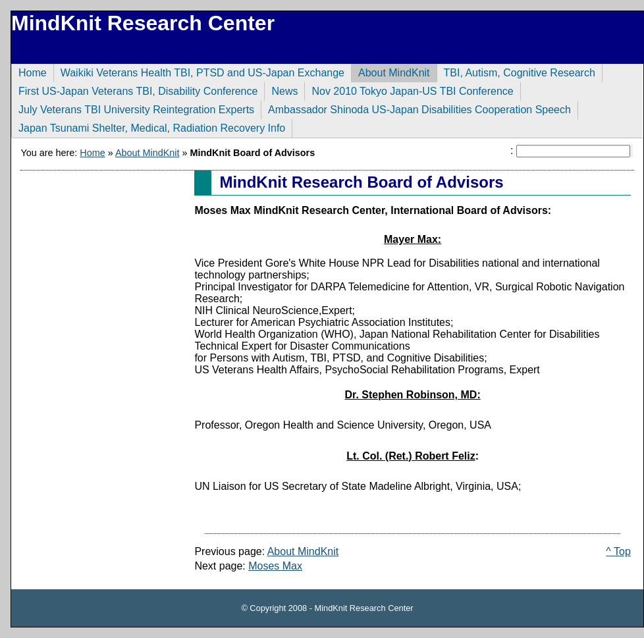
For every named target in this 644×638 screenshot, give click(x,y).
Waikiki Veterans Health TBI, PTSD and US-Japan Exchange (198, 71)
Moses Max (275, 566)
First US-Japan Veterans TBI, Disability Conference (134, 89)
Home (29, 71)
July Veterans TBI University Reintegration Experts (132, 108)
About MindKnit (390, 71)
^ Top (618, 551)
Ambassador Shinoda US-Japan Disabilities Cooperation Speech (416, 108)
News (281, 89)
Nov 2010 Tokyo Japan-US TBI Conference (408, 89)
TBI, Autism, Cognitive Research (516, 71)
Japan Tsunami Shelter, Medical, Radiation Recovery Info (148, 126)
